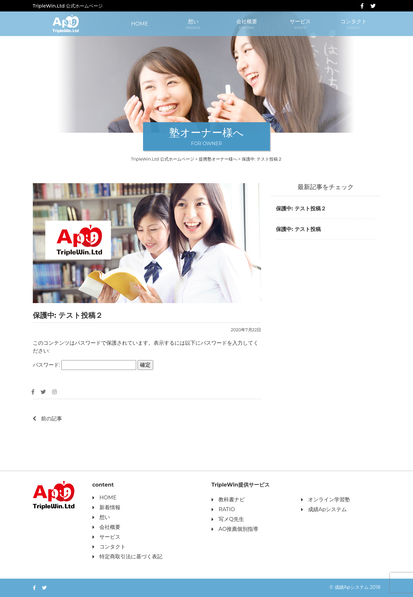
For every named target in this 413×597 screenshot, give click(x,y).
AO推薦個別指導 (234, 529)
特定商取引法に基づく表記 (127, 557)
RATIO (223, 510)
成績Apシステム (323, 510)
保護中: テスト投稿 (298, 229)
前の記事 (47, 418)
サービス (300, 24)
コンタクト (353, 24)
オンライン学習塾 (325, 500)
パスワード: (84, 365)
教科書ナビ (227, 500)
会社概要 (246, 24)
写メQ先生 (227, 519)
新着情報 (106, 508)
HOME (139, 24)
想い (193, 24)
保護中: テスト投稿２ (301, 208)
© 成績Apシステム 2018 (354, 587)
